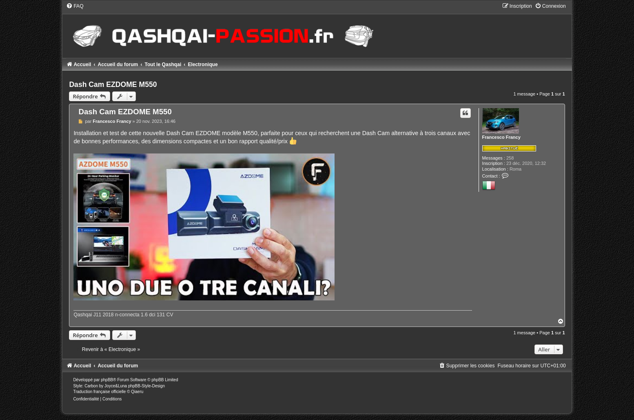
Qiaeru (137, 391)
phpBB (107, 380)
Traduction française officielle (99, 391)
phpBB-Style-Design (146, 386)
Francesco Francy (501, 137)
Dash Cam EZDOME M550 (113, 84)
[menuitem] (74, 6)
